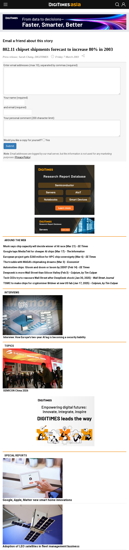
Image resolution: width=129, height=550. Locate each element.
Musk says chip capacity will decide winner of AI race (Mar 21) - (45, 246)
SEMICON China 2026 (15, 390)
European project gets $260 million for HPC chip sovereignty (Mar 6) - (49, 256)
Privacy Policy (22, 157)
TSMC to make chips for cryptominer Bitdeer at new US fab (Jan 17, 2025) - (60, 283)
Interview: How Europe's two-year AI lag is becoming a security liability (44, 337)
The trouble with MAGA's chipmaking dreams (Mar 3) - (41, 262)
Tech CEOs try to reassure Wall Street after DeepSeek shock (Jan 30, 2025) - (58, 277)
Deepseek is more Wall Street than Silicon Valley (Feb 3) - (50, 272)
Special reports (15, 455)
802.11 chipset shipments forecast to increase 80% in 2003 (58, 49)
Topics (9, 345)
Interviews (11, 292)
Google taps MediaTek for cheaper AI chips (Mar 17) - (44, 251)
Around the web (15, 240)
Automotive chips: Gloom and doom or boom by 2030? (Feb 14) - (46, 267)
